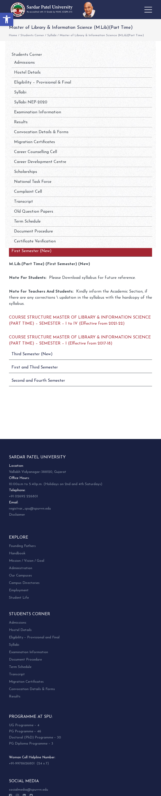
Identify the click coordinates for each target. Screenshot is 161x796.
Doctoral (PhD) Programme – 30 (35, 737)
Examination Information (37, 112)
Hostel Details (27, 73)
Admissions (24, 63)
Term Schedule (27, 221)
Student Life (19, 597)
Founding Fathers (22, 546)
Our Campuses (20, 575)
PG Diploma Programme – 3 (31, 743)
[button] (6, 19)
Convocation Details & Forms (41, 132)
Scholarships (25, 172)
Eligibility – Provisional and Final (34, 637)
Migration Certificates (34, 142)
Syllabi (51, 35)
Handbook (17, 553)
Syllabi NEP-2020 (30, 102)
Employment (19, 590)
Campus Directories (24, 583)
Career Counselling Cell (35, 152)
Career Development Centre (40, 162)
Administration (20, 568)
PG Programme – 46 (25, 731)
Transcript (23, 202)
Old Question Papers (33, 212)
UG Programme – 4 (24, 725)
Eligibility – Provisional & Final (42, 82)
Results (21, 122)
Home (13, 35)
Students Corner (32, 35)
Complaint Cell (28, 192)
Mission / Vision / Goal (26, 560)
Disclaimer (17, 514)
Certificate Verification (35, 241)
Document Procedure (33, 231)
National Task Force (32, 182)
